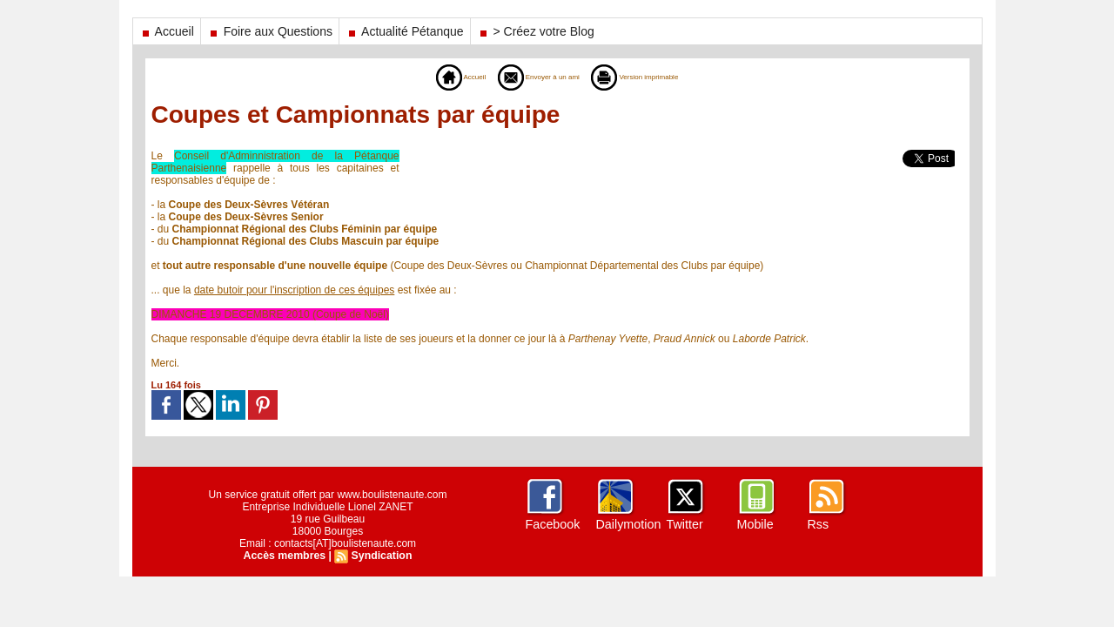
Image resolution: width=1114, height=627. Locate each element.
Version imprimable (655, 77)
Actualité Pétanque (405, 31)
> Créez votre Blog (535, 31)
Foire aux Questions (269, 31)
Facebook (552, 524)
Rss (818, 524)
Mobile (755, 524)
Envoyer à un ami (529, 77)
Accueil (166, 31)
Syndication (380, 555)
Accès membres (285, 555)
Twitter (684, 524)
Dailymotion (628, 524)
